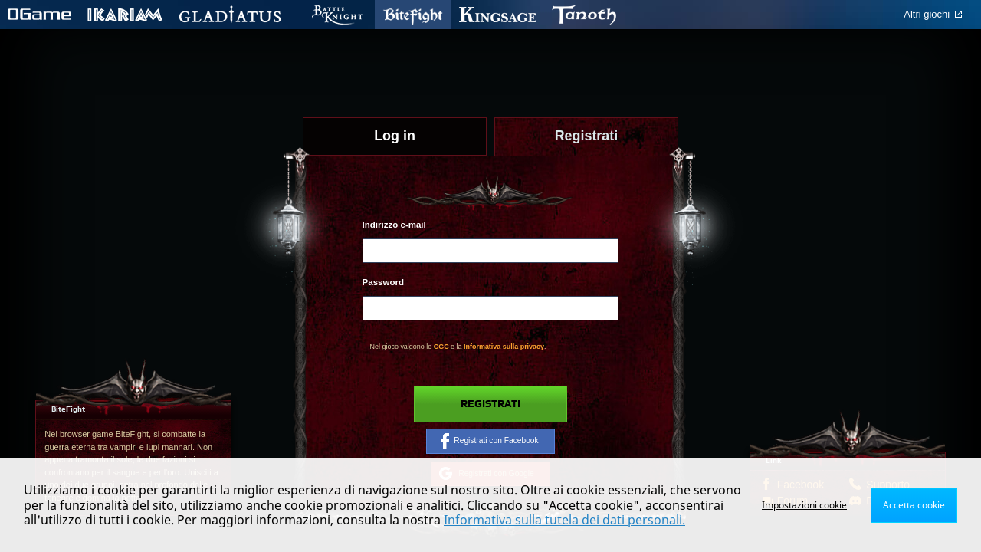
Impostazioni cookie (804, 504)
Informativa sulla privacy (504, 346)
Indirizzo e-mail (394, 224)
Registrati (490, 404)
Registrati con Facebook (489, 440)
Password (383, 282)
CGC (441, 346)
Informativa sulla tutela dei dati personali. (564, 519)
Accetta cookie (914, 504)
